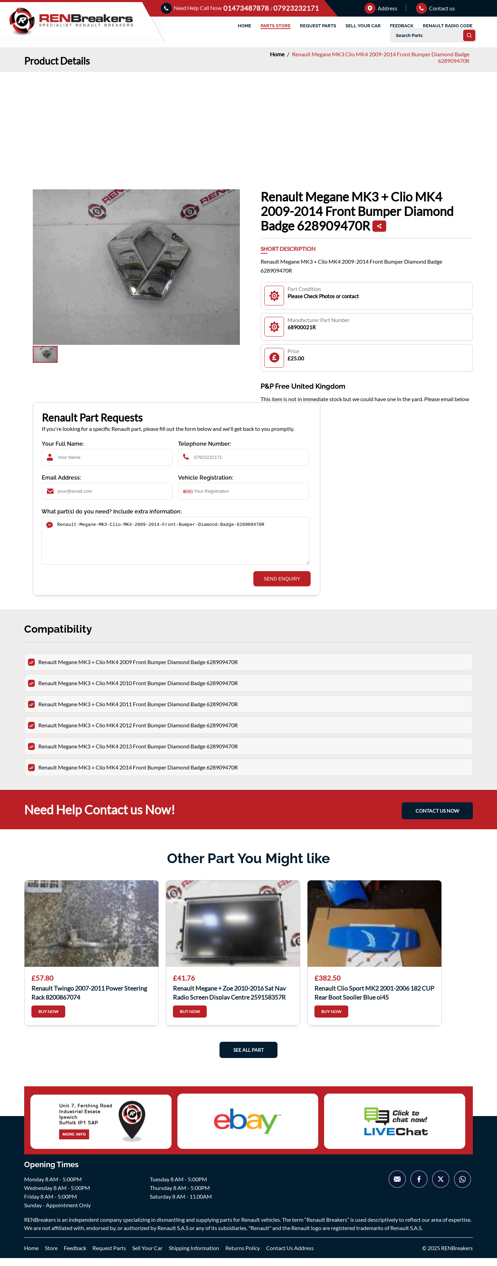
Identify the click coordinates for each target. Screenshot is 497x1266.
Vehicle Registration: (205, 477)
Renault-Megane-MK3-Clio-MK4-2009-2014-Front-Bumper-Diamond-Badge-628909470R (175, 545)
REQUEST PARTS (318, 25)
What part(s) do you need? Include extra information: (111, 511)
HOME (244, 25)
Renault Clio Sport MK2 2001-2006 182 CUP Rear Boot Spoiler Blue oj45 (374, 1000)
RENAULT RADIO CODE (447, 25)
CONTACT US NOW (437, 819)
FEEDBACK (401, 25)
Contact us (435, 8)
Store (51, 1256)
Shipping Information (194, 1256)
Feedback (75, 1256)
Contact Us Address (290, 1256)
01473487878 (246, 8)
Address (380, 8)
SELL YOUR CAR (363, 25)
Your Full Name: (63, 444)
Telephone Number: (204, 444)
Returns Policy (242, 1256)
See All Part (248, 1058)
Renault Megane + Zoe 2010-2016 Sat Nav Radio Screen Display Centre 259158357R (229, 1000)
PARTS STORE (276, 25)
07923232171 (296, 8)
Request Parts (109, 1256)
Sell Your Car (147, 1256)
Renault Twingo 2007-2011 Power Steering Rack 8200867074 (89, 1000)
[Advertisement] (248, 123)
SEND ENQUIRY (282, 587)
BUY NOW (48, 1019)
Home (277, 54)
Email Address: (61, 477)
